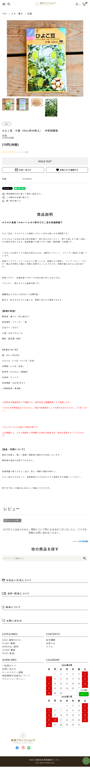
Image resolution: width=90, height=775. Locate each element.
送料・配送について (16, 593)
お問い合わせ (23, 170)
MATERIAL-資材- (11, 646)
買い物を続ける (11, 200)
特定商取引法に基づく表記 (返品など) (21, 193)
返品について (11, 607)
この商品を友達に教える (15, 197)
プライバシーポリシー (13, 679)
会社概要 (50, 639)
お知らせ (50, 643)
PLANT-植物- (9, 643)
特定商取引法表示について (16, 675)
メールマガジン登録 (12, 672)
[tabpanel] (45, 58)
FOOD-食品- (8, 653)
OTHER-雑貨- (9, 649)
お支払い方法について (17, 580)
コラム (49, 646)
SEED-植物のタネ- (12, 639)
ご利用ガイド (9, 665)
